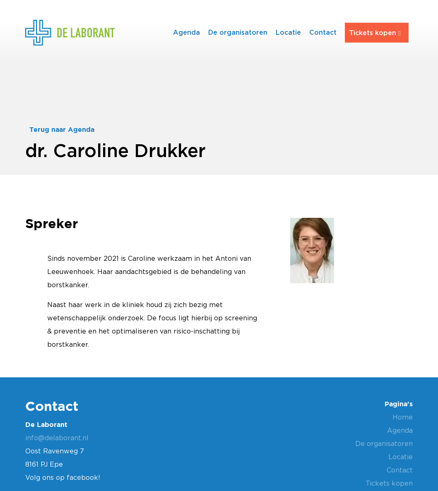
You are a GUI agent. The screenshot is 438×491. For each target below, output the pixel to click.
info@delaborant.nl (57, 438)
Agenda (186, 32)
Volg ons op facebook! (62, 477)
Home (402, 417)
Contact (323, 32)
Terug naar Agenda (61, 129)
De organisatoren (237, 32)
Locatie (288, 32)
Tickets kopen (372, 33)
